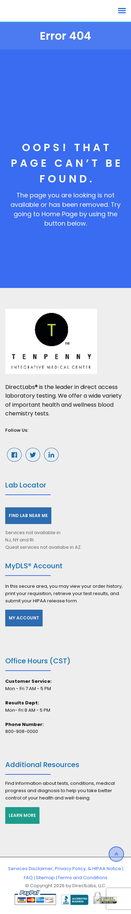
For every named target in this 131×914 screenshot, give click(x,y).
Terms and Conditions (83, 877)
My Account (24, 618)
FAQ (28, 877)
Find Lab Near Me (28, 515)
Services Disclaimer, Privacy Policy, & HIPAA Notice (64, 868)
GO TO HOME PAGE (65, 251)
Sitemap (45, 877)
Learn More (22, 815)
